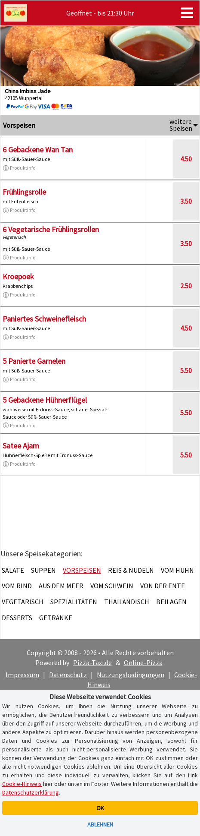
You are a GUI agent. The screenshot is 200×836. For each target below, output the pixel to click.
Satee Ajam (21, 446)
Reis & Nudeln (131, 570)
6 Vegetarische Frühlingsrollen (51, 229)
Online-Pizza (143, 662)
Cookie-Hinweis (22, 784)
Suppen (43, 570)
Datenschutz (68, 674)
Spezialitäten (73, 601)
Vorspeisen (82, 570)
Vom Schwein (111, 585)
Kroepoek (18, 276)
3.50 (186, 201)
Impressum (22, 674)
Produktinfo (19, 167)
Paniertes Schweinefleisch (44, 319)
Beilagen (171, 601)
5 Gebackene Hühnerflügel (45, 400)
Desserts (17, 617)
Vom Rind (17, 585)
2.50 (186, 285)
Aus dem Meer (61, 585)
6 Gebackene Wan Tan (38, 150)
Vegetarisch (22, 601)
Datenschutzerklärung (30, 792)
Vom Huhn (177, 570)
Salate (13, 570)
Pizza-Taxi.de (92, 662)
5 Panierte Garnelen (34, 361)
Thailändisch (126, 601)
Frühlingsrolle (24, 192)
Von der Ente (162, 585)
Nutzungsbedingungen (130, 674)
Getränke (55, 617)
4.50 (186, 159)
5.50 (186, 370)
